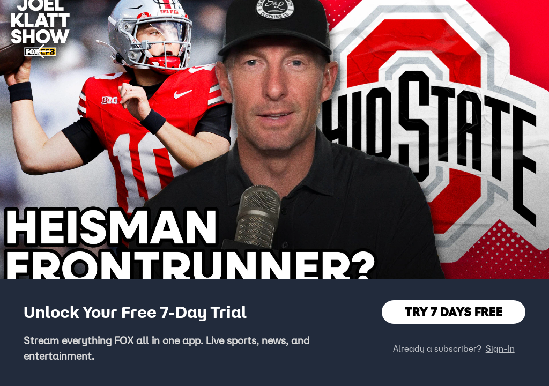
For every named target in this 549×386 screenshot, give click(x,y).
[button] (44, 51)
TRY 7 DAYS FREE (454, 312)
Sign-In (500, 348)
